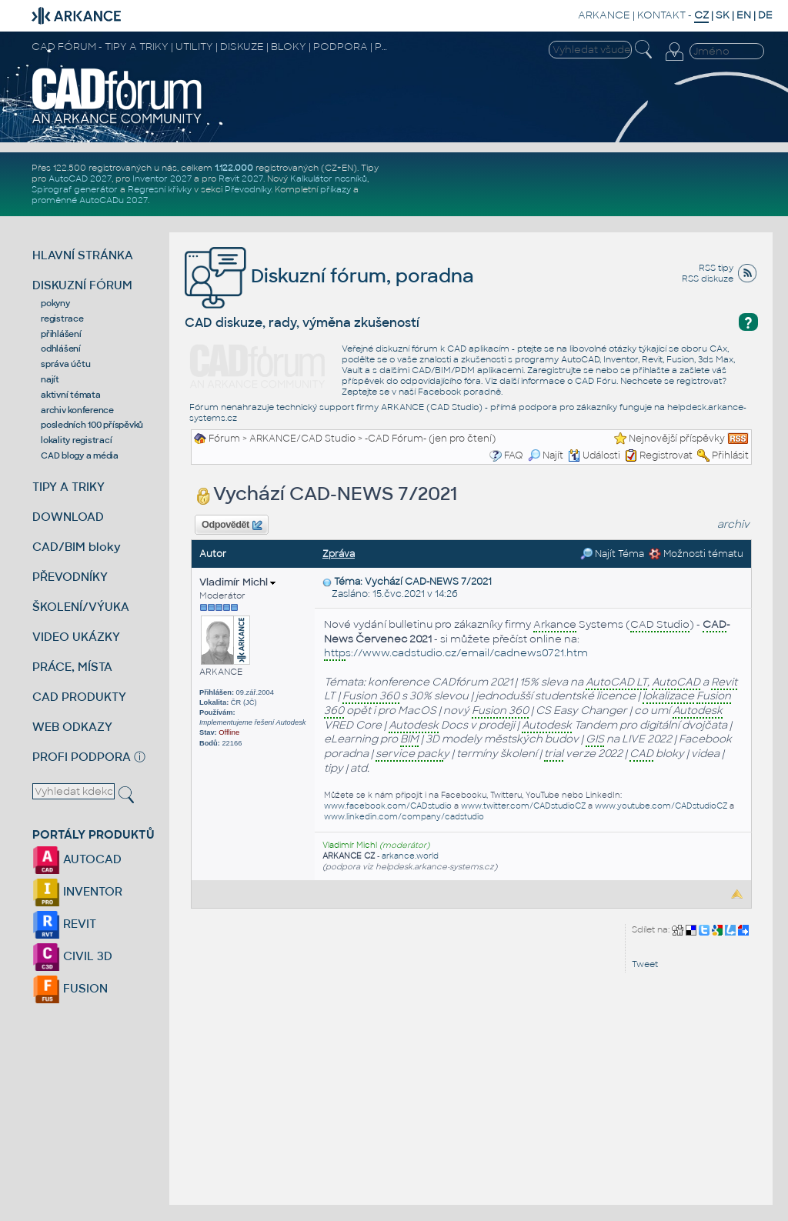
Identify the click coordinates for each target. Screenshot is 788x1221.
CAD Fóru (595, 380)
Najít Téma (612, 554)
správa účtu (65, 364)
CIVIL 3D (72, 956)
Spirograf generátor (75, 189)
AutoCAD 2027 (80, 178)
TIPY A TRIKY (68, 486)
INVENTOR (77, 891)
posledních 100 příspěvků (92, 424)
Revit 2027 (241, 178)
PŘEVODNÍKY (70, 576)
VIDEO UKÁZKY (76, 636)
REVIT (64, 923)
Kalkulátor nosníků (328, 178)
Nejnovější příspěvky (677, 438)
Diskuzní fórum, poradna (329, 276)
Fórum (224, 438)
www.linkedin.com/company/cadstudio (404, 817)
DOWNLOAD (68, 516)
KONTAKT (661, 15)
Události (594, 455)
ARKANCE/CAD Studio (302, 438)
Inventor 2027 (162, 178)
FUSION (70, 988)
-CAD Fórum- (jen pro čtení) (430, 438)
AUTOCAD (77, 859)
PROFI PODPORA (81, 756)
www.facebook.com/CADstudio (388, 806)
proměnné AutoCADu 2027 (90, 200)
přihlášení (61, 334)
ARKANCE (604, 15)
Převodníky (248, 189)
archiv (733, 524)
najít (50, 379)
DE (765, 15)
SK (723, 15)
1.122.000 (234, 167)
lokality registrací (76, 440)
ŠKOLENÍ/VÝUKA (80, 606)
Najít (545, 455)
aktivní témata (71, 394)
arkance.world (410, 856)
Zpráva (338, 554)
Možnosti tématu (696, 554)
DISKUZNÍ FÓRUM (82, 285)
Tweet (645, 964)
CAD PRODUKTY (79, 696)
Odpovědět (231, 525)
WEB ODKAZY (72, 726)
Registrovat (666, 455)
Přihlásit (730, 455)
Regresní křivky (160, 189)
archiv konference (77, 410)
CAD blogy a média (80, 455)
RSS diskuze (707, 278)
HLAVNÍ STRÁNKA (82, 255)
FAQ (513, 455)
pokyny (55, 303)
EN (743, 15)
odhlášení (61, 348)
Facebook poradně (459, 391)
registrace (62, 318)
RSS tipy (716, 267)
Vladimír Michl (237, 582)
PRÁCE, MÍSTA (72, 666)
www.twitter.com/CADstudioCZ (523, 806)
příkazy (335, 189)
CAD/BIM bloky (76, 546)
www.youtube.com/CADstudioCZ (661, 806)
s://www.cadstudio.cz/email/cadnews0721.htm (456, 653)
